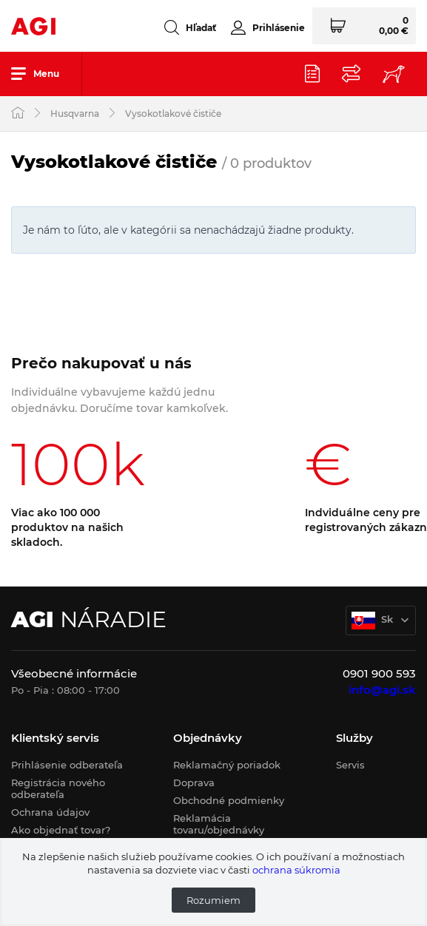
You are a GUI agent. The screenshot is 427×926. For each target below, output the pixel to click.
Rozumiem (213, 900)
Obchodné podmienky (228, 800)
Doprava (194, 782)
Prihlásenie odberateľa (67, 765)
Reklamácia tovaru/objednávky (218, 824)
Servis (350, 765)
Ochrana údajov (50, 812)
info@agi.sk (382, 690)
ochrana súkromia (296, 870)
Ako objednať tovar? (60, 830)
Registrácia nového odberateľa (58, 788)
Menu (35, 73)
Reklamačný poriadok (226, 765)
